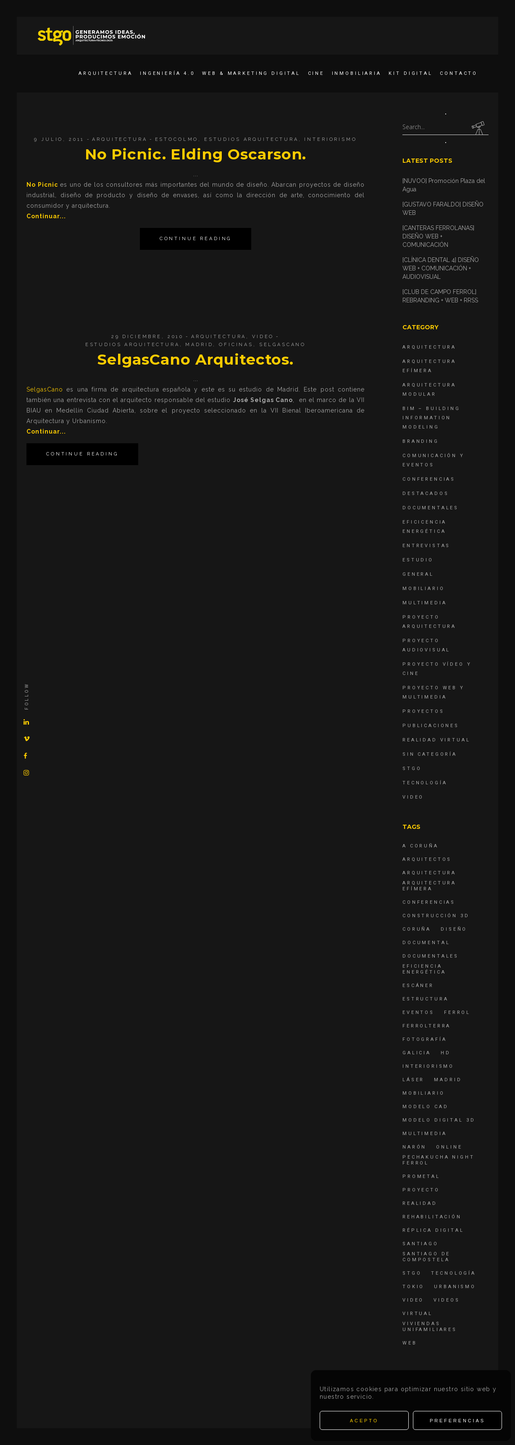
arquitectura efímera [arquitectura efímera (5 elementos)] (429, 886)
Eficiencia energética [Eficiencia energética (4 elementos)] (424, 969)
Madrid (199, 344)
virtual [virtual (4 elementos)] (417, 1313)
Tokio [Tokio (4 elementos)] (413, 1286)
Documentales (430, 508)
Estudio (418, 560)
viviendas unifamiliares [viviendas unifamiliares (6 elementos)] (429, 1326)
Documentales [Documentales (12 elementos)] (430, 956)
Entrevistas (426, 545)
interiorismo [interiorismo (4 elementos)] (428, 1066)
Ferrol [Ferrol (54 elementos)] (457, 1012)
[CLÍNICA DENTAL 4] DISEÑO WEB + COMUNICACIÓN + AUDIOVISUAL (440, 268)
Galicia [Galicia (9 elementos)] (416, 1053)
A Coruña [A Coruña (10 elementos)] (420, 846)
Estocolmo (177, 139)
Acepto (364, 1420)
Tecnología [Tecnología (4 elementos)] (453, 1273)
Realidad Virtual (436, 740)
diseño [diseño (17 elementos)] (454, 929)
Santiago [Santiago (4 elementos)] (420, 1244)
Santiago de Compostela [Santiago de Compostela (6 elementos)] (426, 1256)
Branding (420, 441)
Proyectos (423, 711)
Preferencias (457, 1420)
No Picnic (42, 184)
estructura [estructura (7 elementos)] (425, 999)
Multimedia (424, 603)
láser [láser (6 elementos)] (413, 1079)
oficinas (236, 344)
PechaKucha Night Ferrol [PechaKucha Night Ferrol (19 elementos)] (438, 1160)
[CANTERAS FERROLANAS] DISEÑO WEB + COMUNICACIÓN (438, 236)
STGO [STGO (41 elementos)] (411, 1273)
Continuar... (46, 216)
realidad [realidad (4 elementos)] (419, 1203)
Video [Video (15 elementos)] (413, 1300)
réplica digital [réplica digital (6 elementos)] (433, 1230)
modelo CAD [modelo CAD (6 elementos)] (425, 1106)
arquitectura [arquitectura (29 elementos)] (429, 873)
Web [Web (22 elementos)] (409, 1343)
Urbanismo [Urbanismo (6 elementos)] (455, 1286)
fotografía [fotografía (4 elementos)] (424, 1039)
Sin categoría (429, 754)
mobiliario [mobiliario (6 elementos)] (423, 1093)
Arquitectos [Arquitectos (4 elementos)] (427, 859)
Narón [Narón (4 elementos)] (414, 1147)
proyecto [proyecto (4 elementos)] (421, 1190)
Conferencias (428, 479)
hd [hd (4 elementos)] (446, 1053)
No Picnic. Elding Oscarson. (196, 154)
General (418, 574)
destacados (425, 493)
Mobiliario (423, 588)
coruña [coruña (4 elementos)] (416, 929)
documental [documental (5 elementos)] (426, 942)
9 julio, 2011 (59, 139)
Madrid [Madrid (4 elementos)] (448, 1079)
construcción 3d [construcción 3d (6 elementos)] (436, 915)
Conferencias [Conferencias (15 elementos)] (428, 902)
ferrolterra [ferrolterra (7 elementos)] (426, 1026)
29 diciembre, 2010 (147, 336)
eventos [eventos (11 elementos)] (418, 1012)
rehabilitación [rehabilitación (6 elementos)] (432, 1217)
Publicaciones (430, 725)
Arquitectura (119, 139)
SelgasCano (282, 344)
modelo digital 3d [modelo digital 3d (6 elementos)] (438, 1120)
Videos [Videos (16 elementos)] (447, 1300)
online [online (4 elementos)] (449, 1147)
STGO (411, 768)
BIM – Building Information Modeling (431, 418)
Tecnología (424, 783)
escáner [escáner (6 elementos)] (418, 985)
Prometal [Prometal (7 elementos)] (421, 1176)
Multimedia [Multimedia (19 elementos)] (424, 1133)
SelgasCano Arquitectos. (195, 359)
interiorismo (330, 139)
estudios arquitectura (251, 139)
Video (263, 336)
